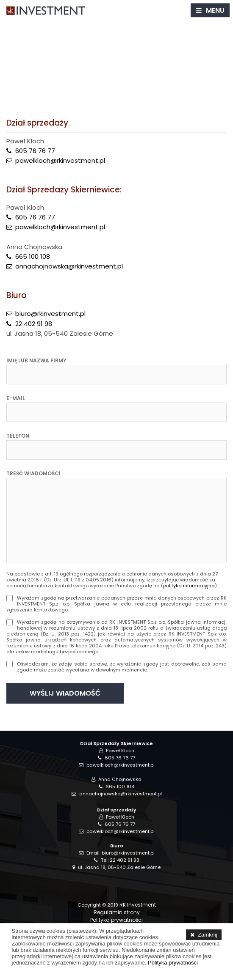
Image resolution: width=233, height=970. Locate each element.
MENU (215, 10)
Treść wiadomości (33, 473)
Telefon (17, 435)
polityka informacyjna (189, 585)
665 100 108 (32, 256)
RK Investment (137, 904)
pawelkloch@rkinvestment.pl (60, 160)
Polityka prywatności (116, 919)
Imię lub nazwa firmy (36, 360)
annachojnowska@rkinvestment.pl (69, 266)
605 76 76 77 (35, 150)
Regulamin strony (117, 912)
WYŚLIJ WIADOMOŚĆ (65, 693)
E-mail (15, 398)
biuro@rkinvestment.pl (50, 313)
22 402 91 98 (33, 323)
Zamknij (207, 935)
